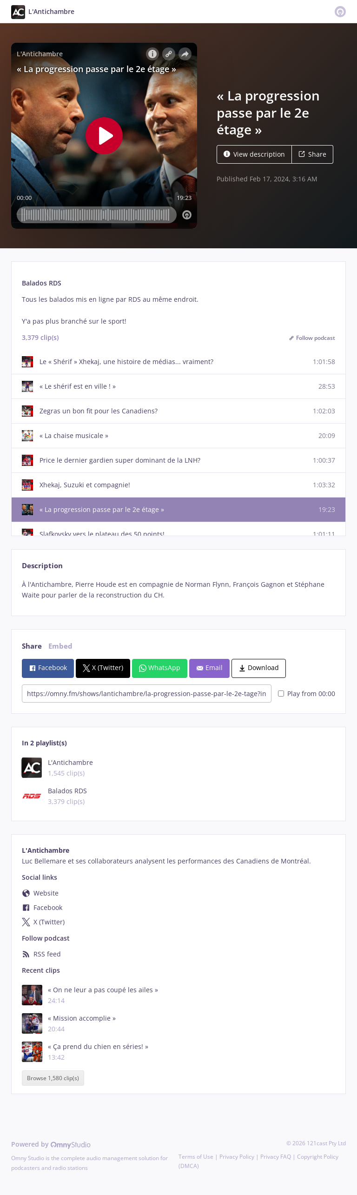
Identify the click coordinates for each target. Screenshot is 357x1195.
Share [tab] (32, 646)
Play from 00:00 (306, 693)
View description (254, 154)
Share (312, 154)
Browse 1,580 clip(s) (53, 1078)
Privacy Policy (236, 1157)
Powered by (51, 1144)
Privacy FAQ (275, 1157)
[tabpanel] (178, 590)
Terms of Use (195, 1157)
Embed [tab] (60, 646)
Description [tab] (42, 566)
